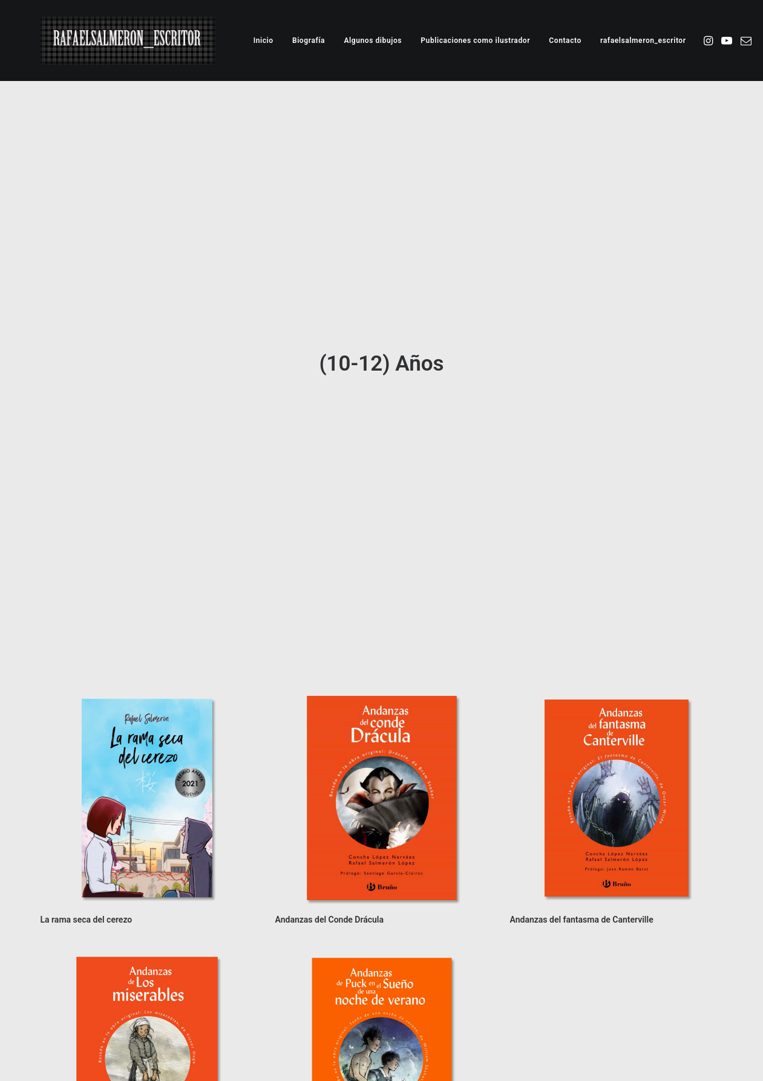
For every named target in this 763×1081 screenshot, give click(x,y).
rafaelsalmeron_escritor (643, 40)
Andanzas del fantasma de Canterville (581, 837)
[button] (709, 40)
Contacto (565, 40)
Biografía (308, 40)
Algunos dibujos (373, 40)
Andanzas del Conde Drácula (329, 837)
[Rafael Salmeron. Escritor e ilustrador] (128, 40)
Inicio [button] (263, 40)
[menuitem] (263, 40)
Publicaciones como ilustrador (475, 40)
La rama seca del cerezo (87, 837)
